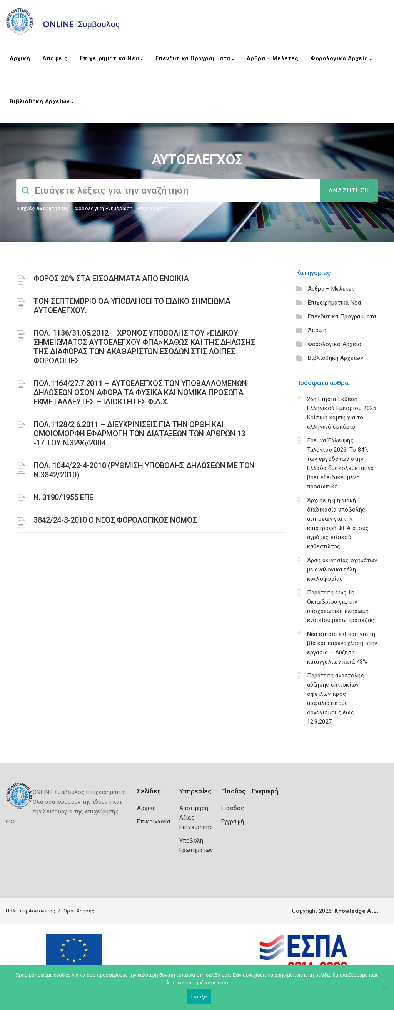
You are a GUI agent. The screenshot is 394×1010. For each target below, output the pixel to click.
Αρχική (20, 58)
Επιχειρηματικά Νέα (111, 58)
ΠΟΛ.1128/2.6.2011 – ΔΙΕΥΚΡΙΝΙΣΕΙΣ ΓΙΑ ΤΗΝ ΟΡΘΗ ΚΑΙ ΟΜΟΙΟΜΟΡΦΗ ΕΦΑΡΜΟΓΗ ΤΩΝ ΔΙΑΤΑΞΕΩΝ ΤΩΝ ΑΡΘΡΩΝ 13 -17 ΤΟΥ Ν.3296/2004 (139, 433)
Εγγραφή (232, 821)
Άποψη (317, 330)
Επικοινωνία (153, 821)
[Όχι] (384, 991)
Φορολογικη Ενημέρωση (104, 208)
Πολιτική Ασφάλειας (30, 911)
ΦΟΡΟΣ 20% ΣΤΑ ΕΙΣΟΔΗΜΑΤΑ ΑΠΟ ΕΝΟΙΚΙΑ (111, 278)
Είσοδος (232, 808)
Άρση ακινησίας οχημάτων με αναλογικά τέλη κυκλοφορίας (342, 569)
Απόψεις (55, 58)
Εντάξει (198, 997)
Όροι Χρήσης (78, 911)
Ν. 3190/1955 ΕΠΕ (63, 497)
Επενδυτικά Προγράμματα (194, 58)
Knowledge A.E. (356, 910)
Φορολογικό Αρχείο (341, 58)
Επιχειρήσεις (153, 208)
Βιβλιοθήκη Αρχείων (41, 101)
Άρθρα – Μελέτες (273, 58)
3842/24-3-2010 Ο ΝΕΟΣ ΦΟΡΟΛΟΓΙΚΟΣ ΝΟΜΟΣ (115, 520)
